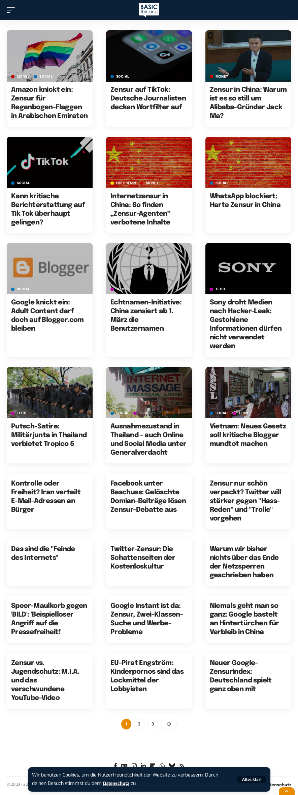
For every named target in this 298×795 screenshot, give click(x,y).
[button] (251, 779)
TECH (121, 289)
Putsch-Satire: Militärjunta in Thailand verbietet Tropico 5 (49, 435)
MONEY (23, 76)
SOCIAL (46, 76)
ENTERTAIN (126, 183)
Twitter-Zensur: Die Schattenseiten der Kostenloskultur (142, 558)
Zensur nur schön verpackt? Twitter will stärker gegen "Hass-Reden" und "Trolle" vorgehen (246, 501)
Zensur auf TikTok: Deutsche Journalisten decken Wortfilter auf (148, 98)
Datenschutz (117, 783)
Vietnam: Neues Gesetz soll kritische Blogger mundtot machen (248, 435)
